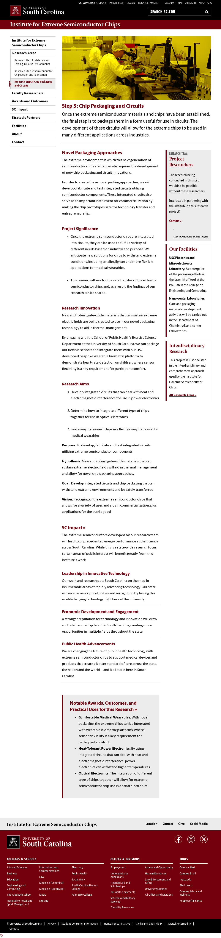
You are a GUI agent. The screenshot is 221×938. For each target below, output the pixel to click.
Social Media (199, 824)
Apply (202, 3)
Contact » (175, 221)
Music (42, 895)
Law (41, 877)
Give (209, 3)
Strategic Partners (26, 118)
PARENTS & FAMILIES (148, 3)
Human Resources (155, 873)
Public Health (79, 873)
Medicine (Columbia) (51, 883)
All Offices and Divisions (159, 895)
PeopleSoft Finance (191, 901)
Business (12, 873)
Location (151, 824)
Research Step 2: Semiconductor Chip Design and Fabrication (33, 73)
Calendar (170, 3)
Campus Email (188, 873)
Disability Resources (122, 907)
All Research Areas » (182, 395)
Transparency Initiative (117, 924)
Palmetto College (82, 895)
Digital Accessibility (179, 924)
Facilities (19, 126)
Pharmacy (77, 867)
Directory (190, 3)
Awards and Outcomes (30, 101)
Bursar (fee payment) (122, 892)
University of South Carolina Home (37, 11)
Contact (18, 142)
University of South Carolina (25, 924)
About (17, 134)
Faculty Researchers (27, 93)
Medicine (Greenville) (51, 889)
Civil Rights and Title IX (149, 924)
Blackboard (186, 885)
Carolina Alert (187, 867)
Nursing (43, 901)
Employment (118, 867)
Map (180, 3)
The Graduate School (19, 895)
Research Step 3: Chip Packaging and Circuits (33, 84)
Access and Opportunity (159, 867)
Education (13, 880)
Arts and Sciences (17, 867)
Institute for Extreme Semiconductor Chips (65, 24)
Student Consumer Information (80, 924)
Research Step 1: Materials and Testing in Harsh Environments (32, 62)
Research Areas (24, 53)
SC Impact (20, 109)
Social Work (78, 880)
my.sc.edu (185, 880)
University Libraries (156, 889)
